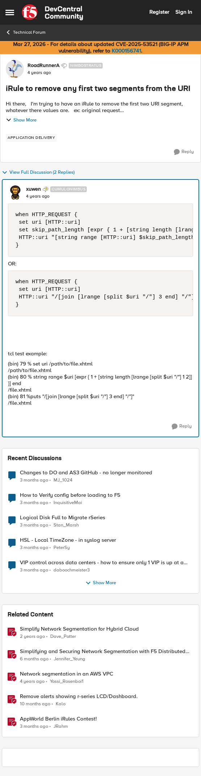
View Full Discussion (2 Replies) (38, 173)
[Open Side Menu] (10, 12)
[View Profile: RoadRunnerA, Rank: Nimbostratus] (15, 69)
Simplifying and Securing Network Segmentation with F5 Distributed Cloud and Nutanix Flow (102, 651)
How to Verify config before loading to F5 (70, 495)
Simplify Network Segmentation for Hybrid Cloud (79, 629)
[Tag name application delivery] (31, 138)
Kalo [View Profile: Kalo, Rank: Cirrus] (60, 704)
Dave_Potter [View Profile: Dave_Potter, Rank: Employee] (63, 636)
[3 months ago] (34, 480)
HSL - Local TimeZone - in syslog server (68, 540)
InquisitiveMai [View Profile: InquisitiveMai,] (68, 502)
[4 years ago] (32, 682)
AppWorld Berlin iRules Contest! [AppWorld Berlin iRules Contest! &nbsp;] (58, 719)
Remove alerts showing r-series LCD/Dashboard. (79, 696)
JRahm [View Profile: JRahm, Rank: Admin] (61, 726)
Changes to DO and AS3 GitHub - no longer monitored (86, 473)
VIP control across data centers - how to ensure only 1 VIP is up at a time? (102, 563)
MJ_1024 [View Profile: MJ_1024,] (63, 480)
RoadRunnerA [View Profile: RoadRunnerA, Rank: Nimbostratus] (43, 66)
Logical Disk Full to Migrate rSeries (62, 518)
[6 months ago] (34, 659)
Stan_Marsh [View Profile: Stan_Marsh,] (66, 525)
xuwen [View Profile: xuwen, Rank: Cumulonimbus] (33, 189)
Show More (21, 120)
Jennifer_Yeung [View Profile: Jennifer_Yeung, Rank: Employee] (69, 659)
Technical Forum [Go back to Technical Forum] (25, 32)
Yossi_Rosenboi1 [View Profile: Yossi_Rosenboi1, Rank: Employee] (67, 681)
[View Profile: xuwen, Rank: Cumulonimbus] (15, 192)
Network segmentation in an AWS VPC (66, 674)
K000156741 (126, 51)
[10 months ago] (35, 704)
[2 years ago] (32, 637)
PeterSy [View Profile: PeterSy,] (62, 547)
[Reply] (183, 152)
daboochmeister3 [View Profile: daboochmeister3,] (72, 570)
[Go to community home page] (52, 12)
